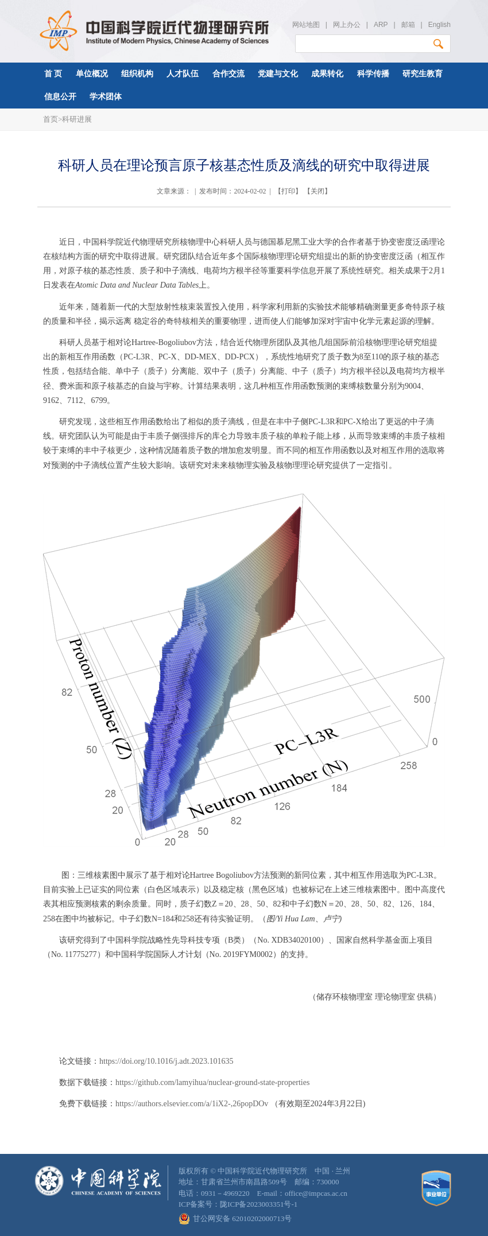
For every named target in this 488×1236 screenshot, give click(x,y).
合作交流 (228, 73)
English (439, 25)
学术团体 (106, 96)
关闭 (317, 191)
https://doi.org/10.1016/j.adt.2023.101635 (166, 1061)
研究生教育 (422, 73)
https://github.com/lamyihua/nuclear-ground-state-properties (212, 1082)
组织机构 (137, 73)
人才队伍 (182, 73)
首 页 (53, 73)
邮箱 (408, 25)
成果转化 (327, 73)
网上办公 (347, 25)
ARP (381, 25)
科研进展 (77, 119)
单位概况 (92, 73)
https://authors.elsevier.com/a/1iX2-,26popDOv (192, 1103)
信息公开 (60, 96)
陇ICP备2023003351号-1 (258, 1204)
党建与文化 (278, 73)
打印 (288, 191)
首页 (50, 119)
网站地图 (306, 25)
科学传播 (373, 73)
